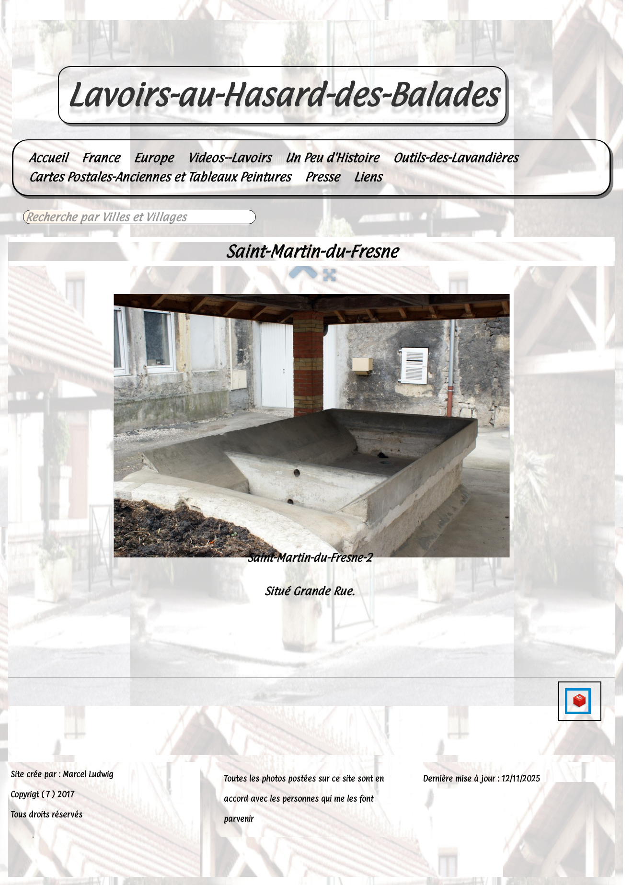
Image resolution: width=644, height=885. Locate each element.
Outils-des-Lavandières (455, 157)
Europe (153, 157)
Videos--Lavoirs (229, 157)
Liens (367, 177)
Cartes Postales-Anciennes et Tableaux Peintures (159, 177)
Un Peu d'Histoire (332, 157)
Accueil (48, 157)
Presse (322, 177)
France (100, 157)
